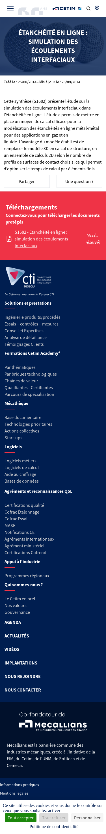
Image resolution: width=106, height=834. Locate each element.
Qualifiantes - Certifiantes (29, 387)
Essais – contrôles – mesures (32, 324)
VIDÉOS (12, 649)
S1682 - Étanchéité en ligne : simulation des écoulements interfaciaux (41, 238)
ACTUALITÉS (17, 636)
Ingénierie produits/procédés (32, 317)
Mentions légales (14, 793)
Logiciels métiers (20, 460)
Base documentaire (23, 417)
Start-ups (13, 437)
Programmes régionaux (27, 575)
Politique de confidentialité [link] (53, 826)
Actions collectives (22, 431)
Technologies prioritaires (28, 424)
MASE (10, 525)
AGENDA (13, 622)
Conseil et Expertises (24, 330)
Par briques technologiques (31, 374)
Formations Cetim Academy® (32, 353)
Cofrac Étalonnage (22, 512)
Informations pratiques (19, 784)
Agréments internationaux (29, 539)
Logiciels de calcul (22, 467)
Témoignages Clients (24, 344)
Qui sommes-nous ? (24, 584)
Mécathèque (16, 403)
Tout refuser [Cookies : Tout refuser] (54, 817)
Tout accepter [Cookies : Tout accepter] (21, 817)
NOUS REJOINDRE (23, 676)
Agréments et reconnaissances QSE (39, 491)
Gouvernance (17, 612)
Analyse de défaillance (26, 337)
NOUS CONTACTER (23, 690)
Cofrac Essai (16, 518)
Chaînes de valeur (21, 380)
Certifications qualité (24, 505)
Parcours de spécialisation (29, 394)
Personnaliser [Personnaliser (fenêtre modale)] (87, 817)
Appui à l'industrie (22, 561)
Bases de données (22, 481)
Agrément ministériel (24, 545)
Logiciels (13, 446)
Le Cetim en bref (20, 598)
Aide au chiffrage (20, 474)
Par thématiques (20, 367)
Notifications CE (19, 532)
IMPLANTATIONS (21, 663)
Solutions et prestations (28, 303)
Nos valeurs (16, 605)
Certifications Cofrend (25, 552)
